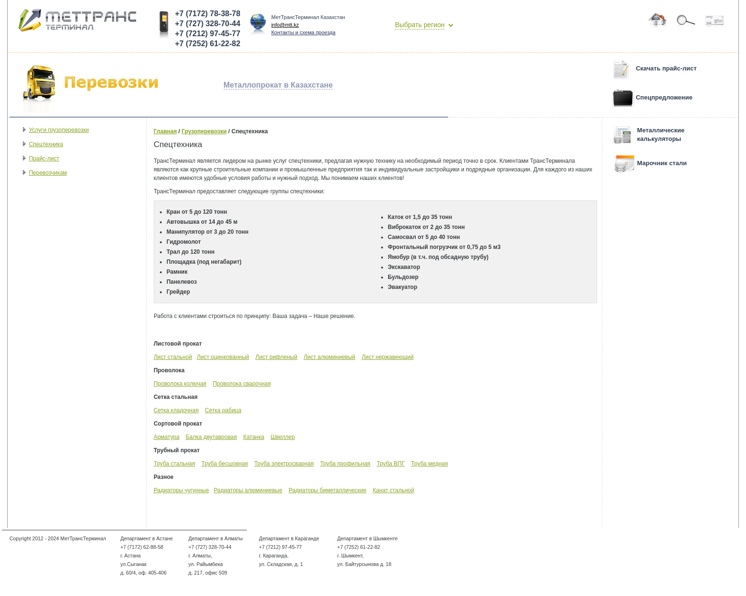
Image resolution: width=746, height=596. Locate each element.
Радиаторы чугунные (181, 490)
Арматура (166, 437)
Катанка (253, 437)
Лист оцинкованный (223, 357)
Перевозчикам (48, 172)
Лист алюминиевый (329, 357)
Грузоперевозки (204, 131)
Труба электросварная (284, 463)
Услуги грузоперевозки (59, 130)
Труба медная (429, 463)
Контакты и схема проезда (303, 32)
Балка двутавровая (211, 437)
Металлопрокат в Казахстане (278, 85)
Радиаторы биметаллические (327, 490)
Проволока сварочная (242, 383)
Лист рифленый (276, 357)
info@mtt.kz (285, 25)
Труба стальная (174, 463)
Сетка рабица (223, 410)
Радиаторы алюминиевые (248, 490)
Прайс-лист (44, 158)
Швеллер (283, 437)
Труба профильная (345, 463)
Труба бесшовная (224, 463)
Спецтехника (46, 144)
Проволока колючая (180, 383)
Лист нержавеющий (387, 357)
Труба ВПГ (391, 463)
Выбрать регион (419, 25)
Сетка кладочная (176, 410)
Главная (165, 131)
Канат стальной (393, 490)
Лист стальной (173, 357)
